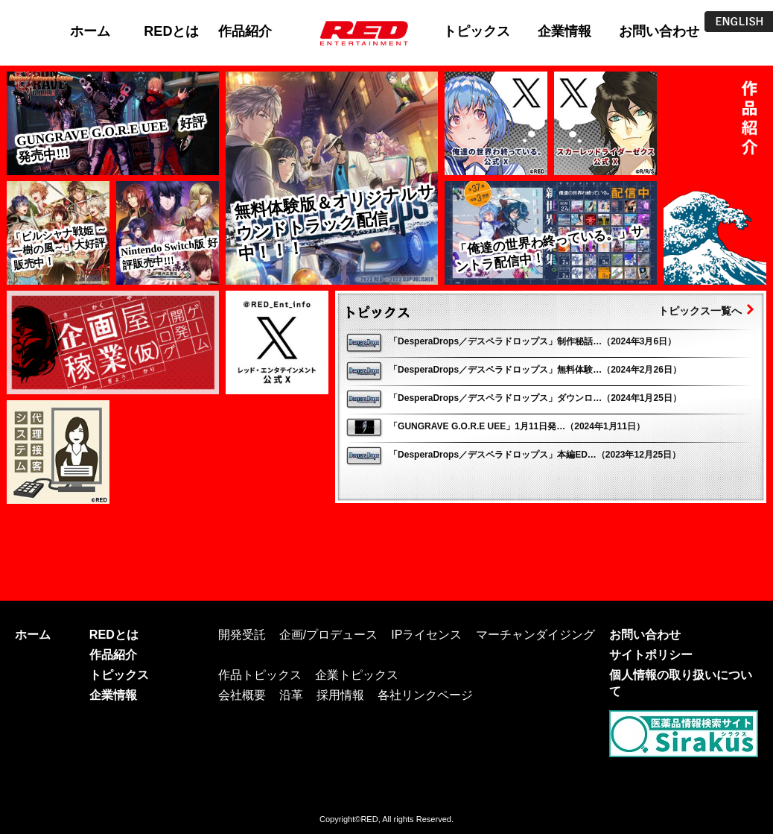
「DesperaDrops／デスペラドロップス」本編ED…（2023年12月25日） (535, 454)
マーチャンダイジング (535, 634)
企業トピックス (356, 674)
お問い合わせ (659, 31)
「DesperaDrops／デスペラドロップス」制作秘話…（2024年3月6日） (532, 341)
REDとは (171, 31)
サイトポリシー (651, 654)
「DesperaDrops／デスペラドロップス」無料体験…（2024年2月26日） (535, 369)
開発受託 (242, 634)
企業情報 (564, 31)
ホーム (90, 31)
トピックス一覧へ (700, 311)
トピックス (476, 31)
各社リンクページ (425, 694)
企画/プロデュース (328, 634)
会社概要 (242, 694)
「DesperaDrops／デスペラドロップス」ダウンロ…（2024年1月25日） (535, 398)
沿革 (291, 694)
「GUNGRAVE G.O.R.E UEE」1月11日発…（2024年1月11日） (517, 426)
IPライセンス (426, 634)
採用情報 (340, 694)
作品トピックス (260, 674)
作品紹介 (245, 31)
